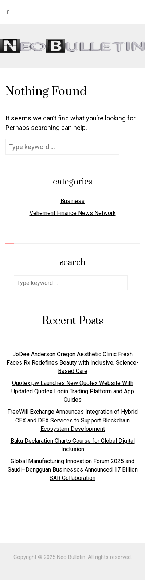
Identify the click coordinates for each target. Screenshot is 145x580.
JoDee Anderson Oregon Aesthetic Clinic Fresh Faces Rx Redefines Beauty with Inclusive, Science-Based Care (72, 362)
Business (72, 201)
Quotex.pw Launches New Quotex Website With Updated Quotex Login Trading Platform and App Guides (72, 391)
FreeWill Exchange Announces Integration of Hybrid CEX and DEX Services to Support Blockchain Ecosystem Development (72, 420)
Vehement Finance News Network (73, 213)
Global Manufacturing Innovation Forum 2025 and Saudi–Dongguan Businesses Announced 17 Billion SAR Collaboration (73, 469)
